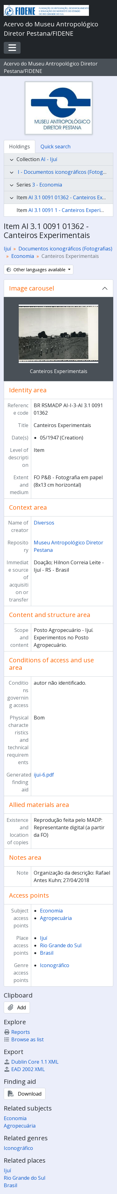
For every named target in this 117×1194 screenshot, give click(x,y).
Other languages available (37, 270)
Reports (17, 1032)
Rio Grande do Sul (60, 945)
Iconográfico (54, 965)
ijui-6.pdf (44, 774)
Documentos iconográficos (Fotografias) (65, 248)
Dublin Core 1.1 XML (31, 1061)
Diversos (44, 522)
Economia (22, 256)
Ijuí (7, 248)
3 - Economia (47, 184)
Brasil (46, 952)
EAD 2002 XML (24, 1069)
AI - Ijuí (49, 159)
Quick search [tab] (56, 146)
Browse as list (24, 1039)
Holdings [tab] (19, 146)
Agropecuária (56, 918)
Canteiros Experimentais (58, 371)
